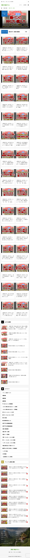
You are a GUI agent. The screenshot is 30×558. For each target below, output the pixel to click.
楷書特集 (4, 395)
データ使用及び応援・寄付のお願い (7, 543)
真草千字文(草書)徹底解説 (7, 426)
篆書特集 (4, 401)
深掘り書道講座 (5, 428)
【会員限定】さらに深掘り (7, 456)
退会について (3, 539)
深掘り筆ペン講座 (5, 431)
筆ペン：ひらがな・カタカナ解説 (8, 440)
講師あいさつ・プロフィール (20, 531)
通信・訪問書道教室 (19, 539)
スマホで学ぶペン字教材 (20, 541)
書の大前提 (4, 417)
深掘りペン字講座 (5, 434)
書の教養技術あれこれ (6, 420)
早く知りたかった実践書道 (7, 403)
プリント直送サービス (6, 392)
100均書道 (4, 453)
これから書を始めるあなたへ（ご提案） (10, 406)
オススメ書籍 (3, 535)
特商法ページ (3, 537)
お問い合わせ (3, 533)
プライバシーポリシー (19, 535)
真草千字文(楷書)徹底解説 (7, 423)
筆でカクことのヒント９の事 (8, 412)
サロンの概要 (3, 531)
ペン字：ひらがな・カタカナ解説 (8, 442)
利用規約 (17, 533)
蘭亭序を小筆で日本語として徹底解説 (9, 448)
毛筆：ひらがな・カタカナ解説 (8, 437)
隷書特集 (4, 398)
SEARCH (28, 1)
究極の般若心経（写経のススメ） (8, 445)
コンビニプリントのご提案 (20, 537)
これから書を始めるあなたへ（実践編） (10, 409)
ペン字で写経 (5, 451)
